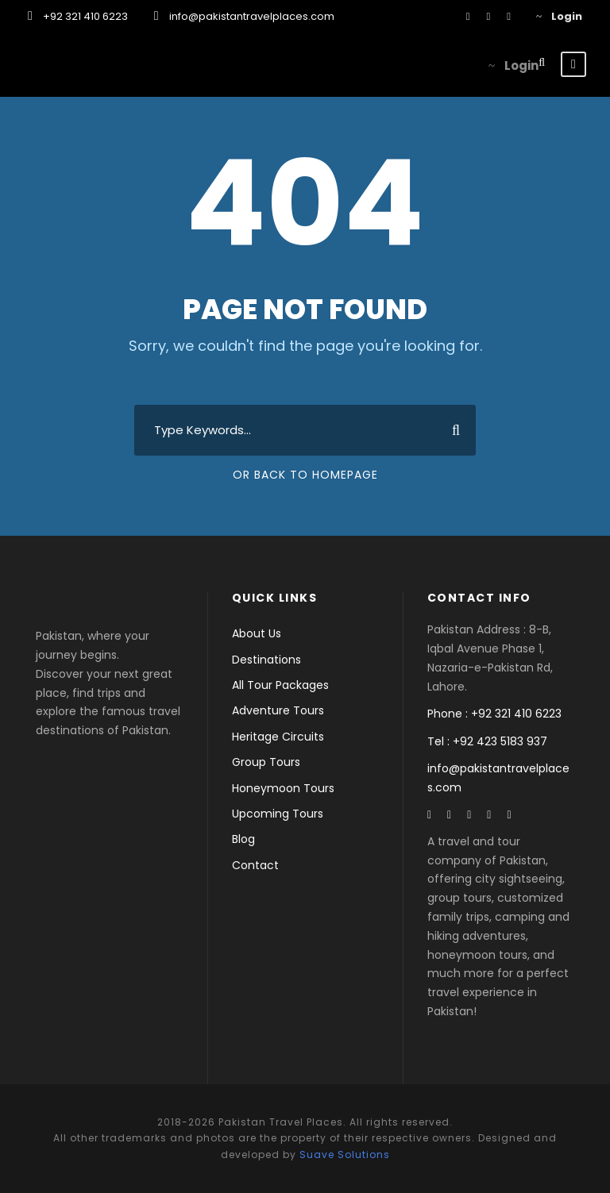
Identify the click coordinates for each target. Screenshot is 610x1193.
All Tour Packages (280, 685)
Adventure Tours (278, 710)
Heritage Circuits (278, 737)
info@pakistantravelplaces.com (251, 16)
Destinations (266, 660)
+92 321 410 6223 (85, 16)
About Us (256, 633)
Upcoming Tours (277, 814)
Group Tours (266, 762)
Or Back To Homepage (305, 475)
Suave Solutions (344, 1154)
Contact (255, 865)
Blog (243, 839)
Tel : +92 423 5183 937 (487, 741)
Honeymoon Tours (283, 788)
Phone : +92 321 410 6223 (494, 714)
